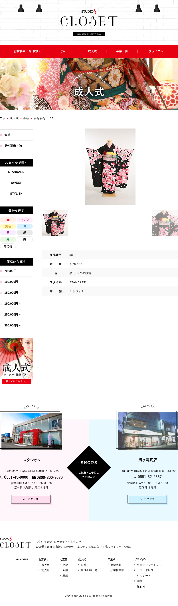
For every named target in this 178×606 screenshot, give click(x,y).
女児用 (45, 570)
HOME (22, 559)
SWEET (16, 182)
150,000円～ (12, 292)
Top (2, 118)
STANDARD (16, 171)
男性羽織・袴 (13, 145)
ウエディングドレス (149, 564)
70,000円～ (11, 270)
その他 (8, 246)
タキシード (144, 575)
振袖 (26, 118)
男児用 (45, 564)
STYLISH (16, 193)
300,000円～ (12, 325)
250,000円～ (12, 314)
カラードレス (145, 570)
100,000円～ (12, 281)
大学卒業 (116, 564)
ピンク (24, 219)
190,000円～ (12, 303)
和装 (139, 581)
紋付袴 (141, 586)
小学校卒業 (117, 570)
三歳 (65, 575)
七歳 (65, 564)
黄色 (8, 226)
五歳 (65, 570)
